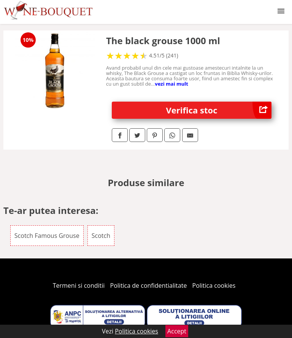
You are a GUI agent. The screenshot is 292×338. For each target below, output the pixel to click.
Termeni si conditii (79, 285)
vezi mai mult (171, 83)
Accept (176, 331)
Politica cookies (214, 285)
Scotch (101, 235)
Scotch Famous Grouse (46, 235)
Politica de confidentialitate (148, 285)
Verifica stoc (219, 110)
